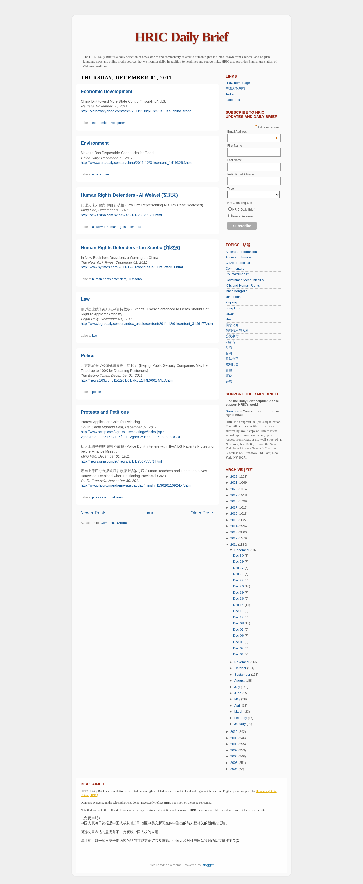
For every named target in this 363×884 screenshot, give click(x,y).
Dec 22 (239, 580)
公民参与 (232, 336)
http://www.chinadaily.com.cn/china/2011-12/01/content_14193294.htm (136, 163)
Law (85, 299)
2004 (234, 769)
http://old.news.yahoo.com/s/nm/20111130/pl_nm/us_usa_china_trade (136, 111)
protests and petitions (107, 497)
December (242, 550)
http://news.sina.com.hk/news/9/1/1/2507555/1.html (121, 461)
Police (87, 355)
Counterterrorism (238, 274)
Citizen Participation (240, 263)
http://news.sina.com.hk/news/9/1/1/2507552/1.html (121, 215)
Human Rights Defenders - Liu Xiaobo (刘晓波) (130, 247)
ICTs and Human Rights (243, 285)
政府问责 (232, 364)
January (240, 724)
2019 (234, 495)
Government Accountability (245, 280)
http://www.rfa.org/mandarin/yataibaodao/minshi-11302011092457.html (136, 485)
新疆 (229, 370)
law (94, 335)
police (96, 392)
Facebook (233, 100)
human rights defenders (124, 227)
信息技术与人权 (237, 330)
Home (148, 512)
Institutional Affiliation (241, 174)
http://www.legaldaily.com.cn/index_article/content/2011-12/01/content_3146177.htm (147, 324)
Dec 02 (239, 648)
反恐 (229, 347)
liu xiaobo (135, 279)
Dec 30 (239, 555)
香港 (229, 381)
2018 (234, 501)
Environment (95, 143)
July (237, 687)
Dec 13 (239, 611)
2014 (234, 526)
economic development (109, 123)
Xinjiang (231, 302)
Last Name (234, 160)
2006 (234, 756)
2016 (234, 513)
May (237, 699)
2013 (234, 532)
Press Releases (243, 216)
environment (101, 174)
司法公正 (232, 359)
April (238, 705)
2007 (234, 750)
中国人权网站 (235, 88)
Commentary (235, 268)
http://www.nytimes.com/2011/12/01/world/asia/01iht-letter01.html (132, 267)
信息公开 (232, 325)
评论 (229, 376)
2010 (234, 732)
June (238, 693)
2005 (234, 763)
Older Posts (202, 512)
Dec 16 (239, 598)
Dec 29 (239, 561)
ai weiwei (98, 227)
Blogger (208, 865)
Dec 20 (239, 586)
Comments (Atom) (114, 523)
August (239, 680)
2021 (234, 482)
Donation (232, 411)
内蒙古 (230, 342)
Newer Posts (93, 512)
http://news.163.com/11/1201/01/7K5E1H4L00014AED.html (127, 380)
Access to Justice (238, 257)
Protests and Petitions (105, 412)
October (240, 668)
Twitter (230, 94)
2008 (234, 744)
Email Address (252, 131)
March (239, 711)
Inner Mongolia (236, 291)
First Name (234, 145)
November (242, 662)
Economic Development (106, 91)
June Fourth (234, 297)
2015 (234, 520)
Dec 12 (239, 617)
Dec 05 (239, 642)
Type (230, 188)
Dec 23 (239, 574)
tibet (228, 319)
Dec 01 (239, 654)
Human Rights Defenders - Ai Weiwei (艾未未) (129, 195)
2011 (234, 544)
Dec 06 (239, 635)
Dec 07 (239, 629)
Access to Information (241, 252)
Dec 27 (239, 568)
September (242, 674)
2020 (234, 489)
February (241, 718)
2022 (234, 476)
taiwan (230, 314)
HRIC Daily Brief (181, 37)
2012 (234, 538)
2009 (234, 738)
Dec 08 (239, 623)
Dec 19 (239, 592)
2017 (234, 507)
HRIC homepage (238, 83)
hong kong (233, 308)
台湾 (229, 353)
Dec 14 (239, 605)
